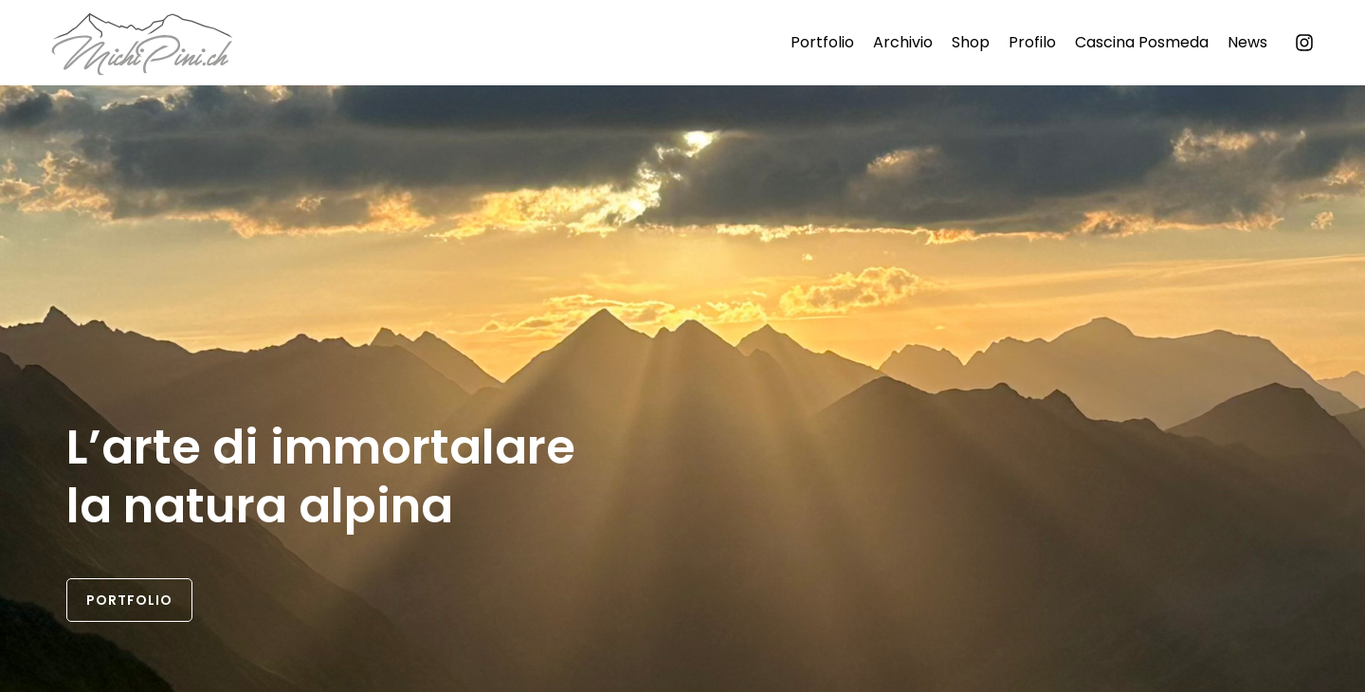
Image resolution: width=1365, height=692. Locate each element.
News (1247, 42)
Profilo (1032, 42)
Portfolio (822, 42)
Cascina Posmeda (1142, 42)
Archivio (903, 42)
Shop (971, 42)
